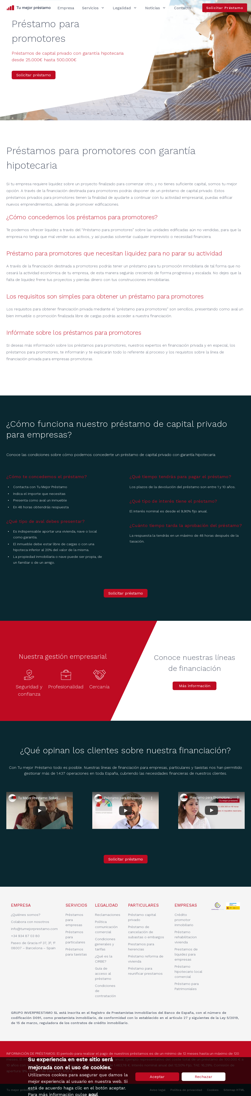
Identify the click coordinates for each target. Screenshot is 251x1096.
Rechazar (203, 1076)
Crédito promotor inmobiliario (184, 920)
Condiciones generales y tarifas (105, 944)
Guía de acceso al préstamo (103, 973)
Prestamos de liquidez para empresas (186, 954)
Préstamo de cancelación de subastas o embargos (146, 932)
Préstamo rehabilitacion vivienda (186, 937)
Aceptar (157, 1076)
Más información (194, 686)
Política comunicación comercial (106, 927)
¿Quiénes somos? (25, 915)
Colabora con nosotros (30, 922)
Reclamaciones (107, 915)
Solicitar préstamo (33, 75)
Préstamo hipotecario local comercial (188, 971)
